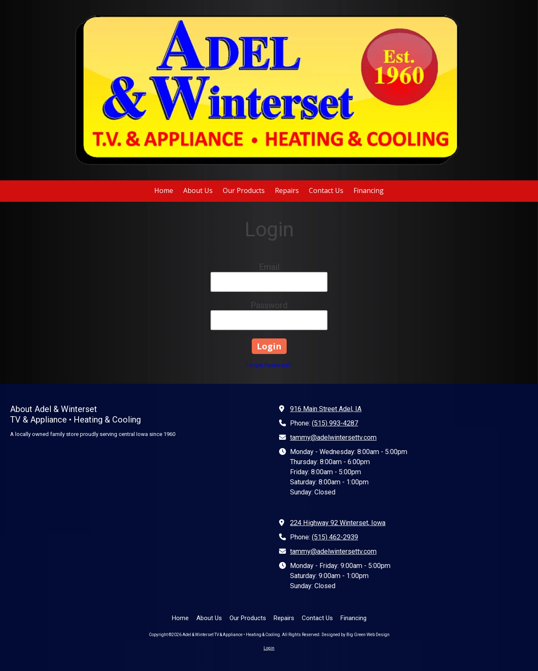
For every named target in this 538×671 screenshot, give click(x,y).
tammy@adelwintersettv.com (333, 437)
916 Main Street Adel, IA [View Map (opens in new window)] (325, 409)
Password (269, 305)
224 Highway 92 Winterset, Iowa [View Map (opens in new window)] (337, 523)
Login (269, 648)
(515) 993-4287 (335, 423)
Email (269, 267)
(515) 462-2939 (335, 537)
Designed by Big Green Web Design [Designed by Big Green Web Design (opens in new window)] (356, 634)
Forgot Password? (269, 365)
